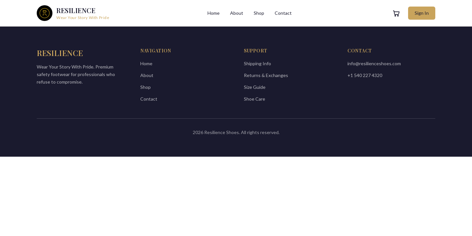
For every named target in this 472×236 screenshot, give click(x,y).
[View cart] (396, 13)
